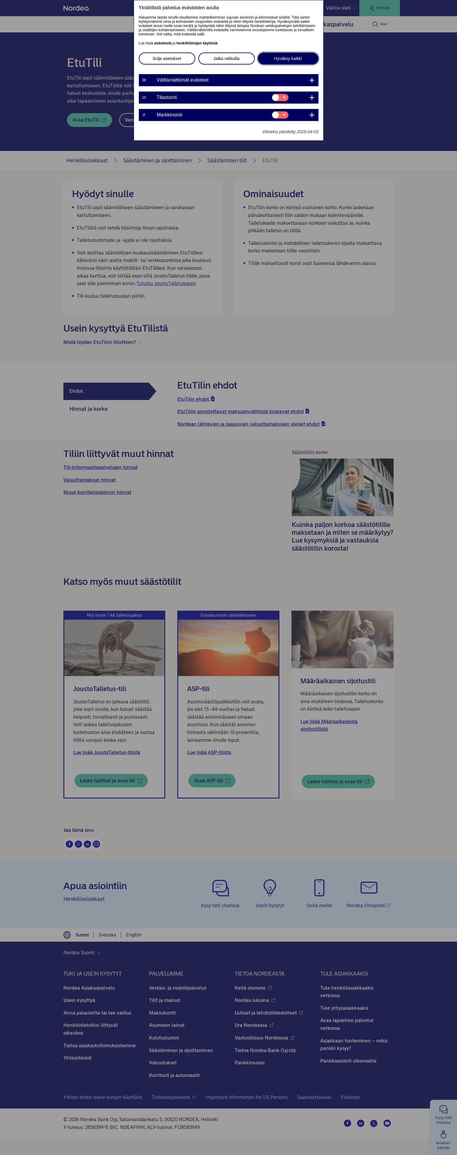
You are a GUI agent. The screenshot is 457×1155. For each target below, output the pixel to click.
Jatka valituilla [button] (226, 58)
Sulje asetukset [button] (167, 58)
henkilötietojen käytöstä (197, 43)
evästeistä (163, 43)
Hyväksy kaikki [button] (288, 58)
